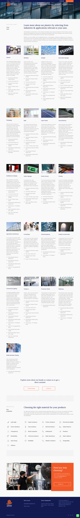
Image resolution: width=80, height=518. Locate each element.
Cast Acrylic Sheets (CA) (13, 81)
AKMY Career (26, 506)
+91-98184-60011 (61, 476)
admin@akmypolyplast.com (29, 503)
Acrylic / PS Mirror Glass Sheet (66, 85)
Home (67, 12)
